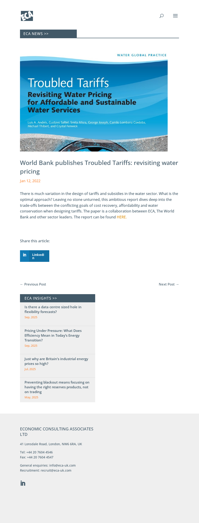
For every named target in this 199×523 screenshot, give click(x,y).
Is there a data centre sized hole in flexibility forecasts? (53, 309)
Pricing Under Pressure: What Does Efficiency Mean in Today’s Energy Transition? (53, 335)
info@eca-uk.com (62, 465)
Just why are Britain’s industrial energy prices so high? (56, 361)
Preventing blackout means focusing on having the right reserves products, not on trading (57, 387)
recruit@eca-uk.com (56, 470)
